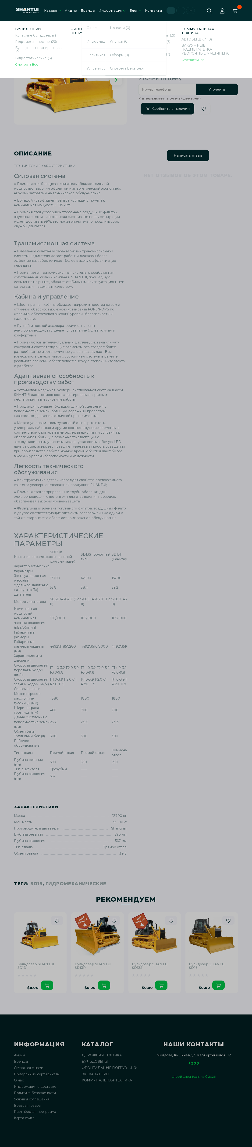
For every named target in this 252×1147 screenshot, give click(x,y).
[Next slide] (116, 79)
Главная (20, 28)
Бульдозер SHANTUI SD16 (207, 966)
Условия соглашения (32, 1099)
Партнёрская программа (35, 1112)
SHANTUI (160, 50)
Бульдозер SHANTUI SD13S (150, 966)
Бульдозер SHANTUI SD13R (93, 966)
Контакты (153, 10)
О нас (19, 1080)
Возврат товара (27, 1106)
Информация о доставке (35, 1087)
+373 (193, 1063)
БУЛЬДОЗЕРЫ (95, 1062)
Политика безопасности (35, 1093)
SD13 (36, 883)
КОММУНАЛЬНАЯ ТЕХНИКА (107, 1080)
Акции (71, 10)
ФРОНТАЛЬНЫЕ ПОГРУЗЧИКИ (110, 1068)
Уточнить (217, 89)
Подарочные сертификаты (37, 1074)
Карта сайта (24, 1118)
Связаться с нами (28, 1068)
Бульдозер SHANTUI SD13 (98, 28)
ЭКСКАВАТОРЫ (96, 1074)
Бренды (88, 10)
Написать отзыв (188, 155)
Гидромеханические (51, 28)
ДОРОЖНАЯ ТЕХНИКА (102, 1055)
